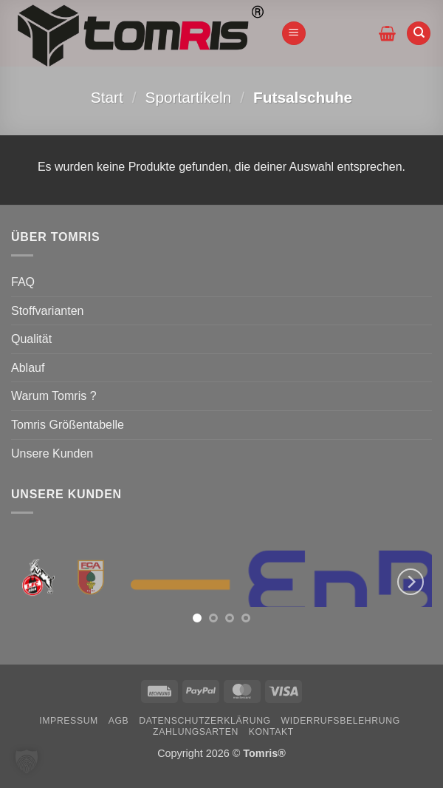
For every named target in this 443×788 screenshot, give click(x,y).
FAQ (23, 282)
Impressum (68, 721)
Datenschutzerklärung (205, 721)
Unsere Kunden (52, 453)
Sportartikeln (188, 97)
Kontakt (271, 732)
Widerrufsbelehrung (340, 721)
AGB (119, 721)
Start (107, 97)
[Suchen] (418, 33)
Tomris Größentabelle (67, 424)
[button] (294, 33)
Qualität (31, 339)
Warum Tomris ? (54, 396)
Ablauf (27, 367)
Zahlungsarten (195, 732)
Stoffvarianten (47, 311)
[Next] (410, 581)
